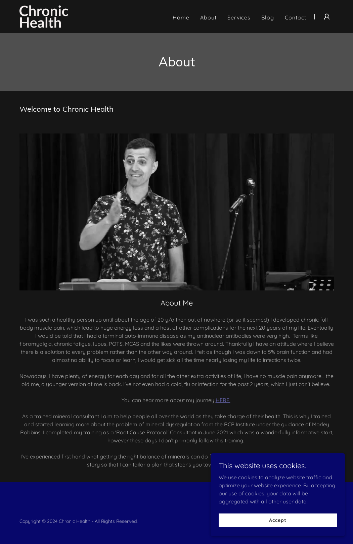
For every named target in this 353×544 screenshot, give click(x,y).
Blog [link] (267, 17)
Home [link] (181, 17)
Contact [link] (295, 17)
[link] (43, 16)
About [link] (208, 17)
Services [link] (239, 17)
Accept (277, 520)
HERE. (223, 400)
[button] (327, 16)
